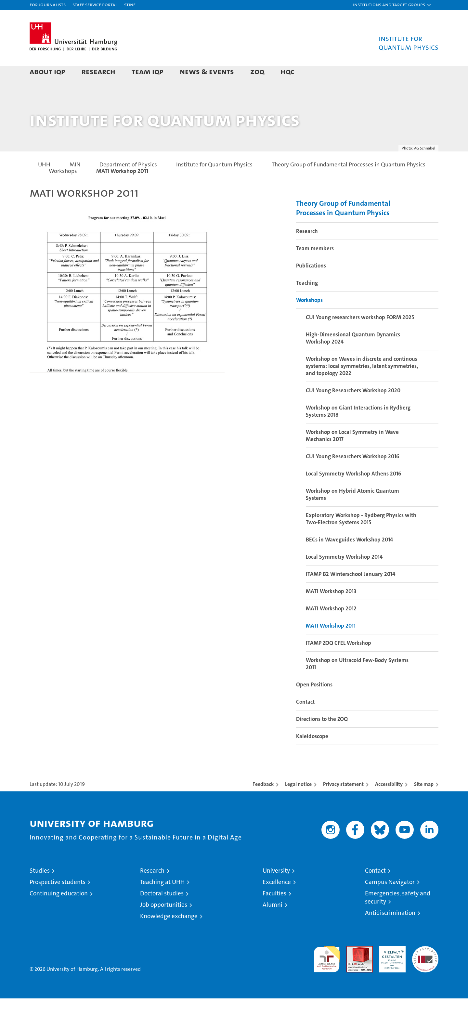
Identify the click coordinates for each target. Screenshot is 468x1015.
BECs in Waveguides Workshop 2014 (349, 556)
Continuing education (59, 910)
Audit (352, 966)
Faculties (274, 910)
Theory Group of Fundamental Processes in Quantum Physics (343, 224)
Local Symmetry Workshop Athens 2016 (353, 490)
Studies (40, 887)
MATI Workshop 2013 (331, 607)
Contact (305, 718)
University (276, 887)
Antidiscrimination (390, 929)
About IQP (47, 71)
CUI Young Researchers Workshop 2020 (353, 406)
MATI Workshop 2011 (331, 642)
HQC (287, 71)
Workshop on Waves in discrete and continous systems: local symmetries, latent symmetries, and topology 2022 (362, 382)
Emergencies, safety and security (397, 914)
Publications (311, 282)
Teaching (307, 299)
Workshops (309, 316)
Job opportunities (163, 921)
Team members (315, 264)
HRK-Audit (390, 966)
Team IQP (147, 71)
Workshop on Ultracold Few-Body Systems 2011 (357, 680)
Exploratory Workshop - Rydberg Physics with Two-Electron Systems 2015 (361, 535)
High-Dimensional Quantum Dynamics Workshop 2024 (353, 354)
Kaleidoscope (312, 752)
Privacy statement (343, 800)
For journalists (48, 4)
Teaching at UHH (162, 898)
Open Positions (314, 701)
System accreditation (425, 969)
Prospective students (57, 898)
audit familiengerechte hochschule (327, 973)
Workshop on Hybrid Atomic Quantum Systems (352, 511)
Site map (424, 800)
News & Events (207, 71)
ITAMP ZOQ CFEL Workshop (338, 659)
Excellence (277, 898)
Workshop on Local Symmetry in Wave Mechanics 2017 (352, 452)
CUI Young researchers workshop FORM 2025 (360, 333)
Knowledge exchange (169, 933)
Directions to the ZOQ (322, 735)
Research (98, 71)
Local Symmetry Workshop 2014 (344, 573)
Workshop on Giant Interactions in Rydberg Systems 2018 (358, 428)
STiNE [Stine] (130, 4)
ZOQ (257, 71)
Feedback (263, 800)
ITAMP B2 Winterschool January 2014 (350, 590)
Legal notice (298, 800)
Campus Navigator (390, 898)
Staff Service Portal (94, 4)
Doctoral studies (162, 910)
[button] (392, 5)
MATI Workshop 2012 (331, 625)
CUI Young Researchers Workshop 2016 (352, 472)
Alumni (272, 921)
